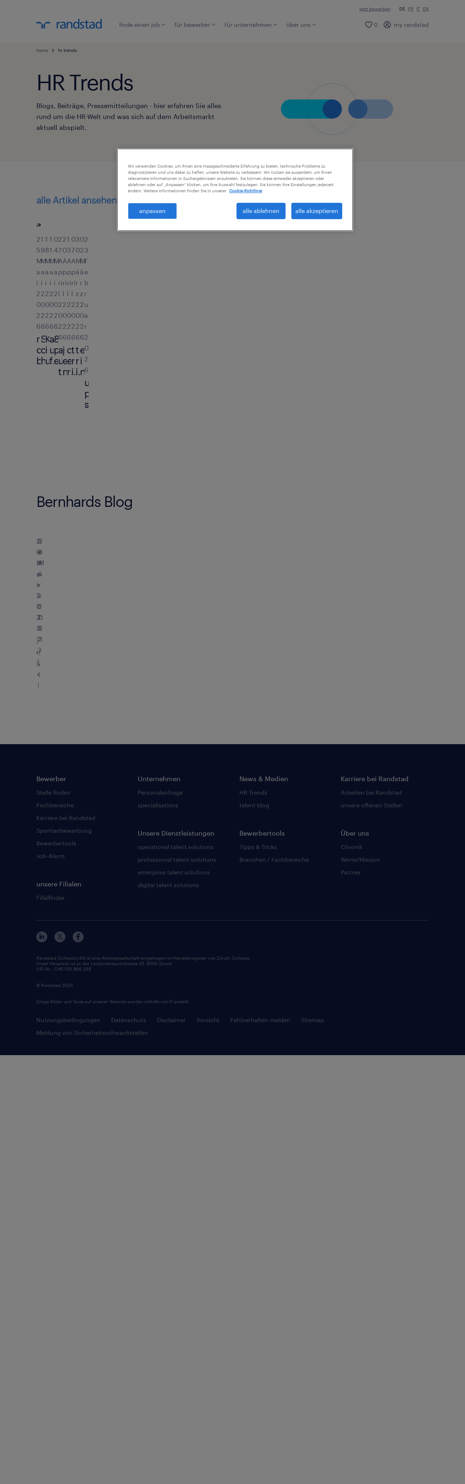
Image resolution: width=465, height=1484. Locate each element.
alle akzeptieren (316, 210)
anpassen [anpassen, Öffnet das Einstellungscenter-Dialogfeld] (152, 210)
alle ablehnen (261, 210)
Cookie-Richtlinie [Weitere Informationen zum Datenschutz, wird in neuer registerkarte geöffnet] (245, 190)
